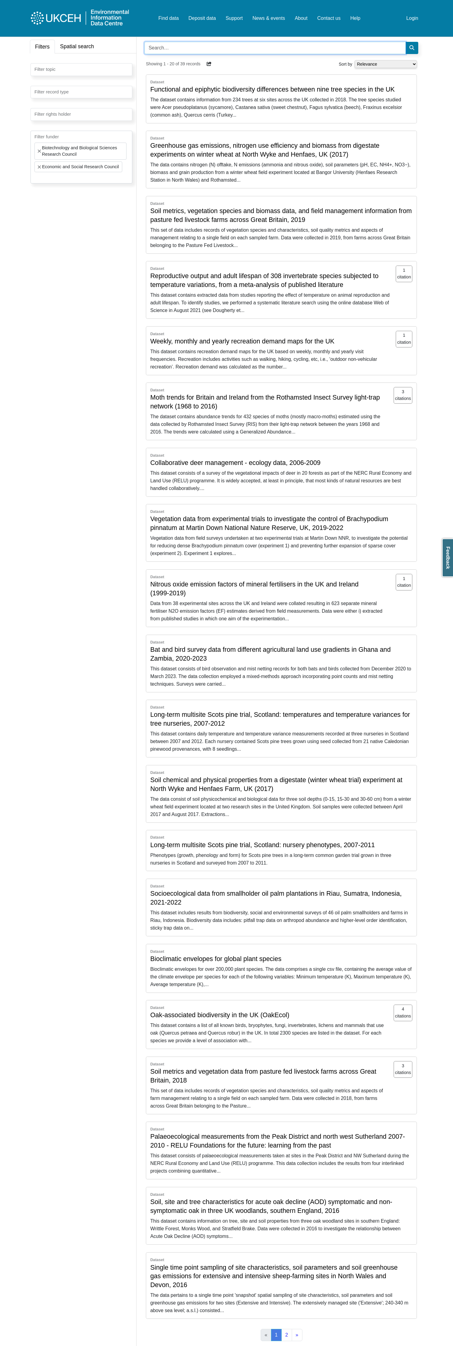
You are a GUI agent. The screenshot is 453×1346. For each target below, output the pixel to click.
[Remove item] (39, 151)
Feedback (448, 557)
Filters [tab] (42, 47)
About (301, 18)
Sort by (345, 64)
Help (355, 18)
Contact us (329, 18)
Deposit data (202, 18)
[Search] (411, 48)
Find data (169, 18)
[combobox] (81, 69)
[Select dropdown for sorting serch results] (386, 64)
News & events (268, 18)
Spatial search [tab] (77, 46)
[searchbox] (36, 69)
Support (234, 18)
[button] (209, 64)
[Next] (297, 1335)
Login (412, 18)
